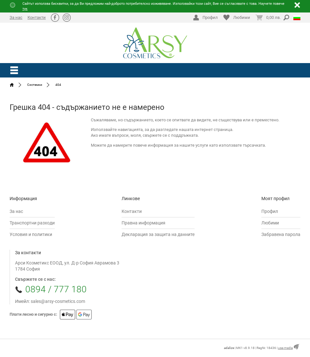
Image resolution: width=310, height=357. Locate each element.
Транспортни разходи (32, 222)
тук (25, 9)
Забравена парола (280, 234)
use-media (285, 348)
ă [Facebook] (54, 17)
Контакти (37, 17)
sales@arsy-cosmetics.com (58, 301)
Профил (269, 211)
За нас (16, 17)
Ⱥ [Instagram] (66, 17)
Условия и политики (31, 234)
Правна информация (143, 222)
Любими (270, 222)
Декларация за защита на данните (158, 234)
